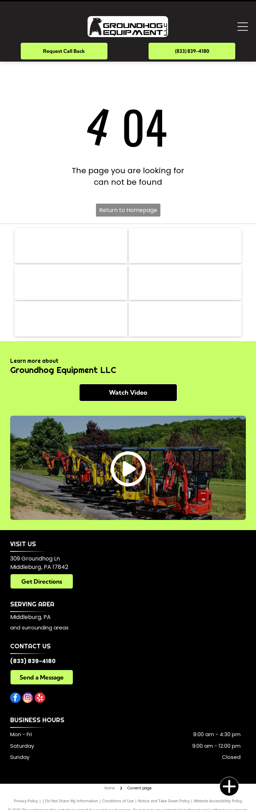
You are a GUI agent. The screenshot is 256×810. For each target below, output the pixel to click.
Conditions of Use (118, 800)
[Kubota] (70, 319)
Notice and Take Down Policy (164, 800)
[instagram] (27, 698)
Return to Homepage (128, 210)
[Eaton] (70, 282)
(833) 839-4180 (33, 661)
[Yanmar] (185, 282)
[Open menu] (242, 26)
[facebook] (15, 698)
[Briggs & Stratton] (185, 245)
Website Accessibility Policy (218, 800)
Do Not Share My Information (71, 800)
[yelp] (40, 698)
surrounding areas (45, 627)
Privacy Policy (26, 800)
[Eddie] (185, 319)
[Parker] (70, 245)
